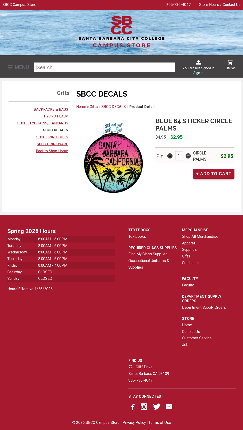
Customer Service (197, 338)
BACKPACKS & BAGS (51, 109)
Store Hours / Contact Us (220, 4)
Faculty (188, 285)
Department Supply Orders (204, 307)
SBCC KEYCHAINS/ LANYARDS (42, 123)
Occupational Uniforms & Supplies (148, 264)
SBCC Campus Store (19, 4)
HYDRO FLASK (56, 116)
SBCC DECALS (55, 130)
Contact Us (191, 331)
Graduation (191, 263)
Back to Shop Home (52, 151)
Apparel (188, 243)
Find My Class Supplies (148, 254)
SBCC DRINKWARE (52, 144)
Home (81, 106)
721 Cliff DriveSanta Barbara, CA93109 (148, 370)
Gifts (94, 106)
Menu (22, 67)
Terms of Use (160, 422)
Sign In (198, 73)
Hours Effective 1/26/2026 (30, 289)
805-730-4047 (178, 4)
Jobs (186, 344)
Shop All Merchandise (200, 236)
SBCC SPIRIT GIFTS (52, 137)
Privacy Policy (134, 422)
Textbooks (137, 236)
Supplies (189, 249)
